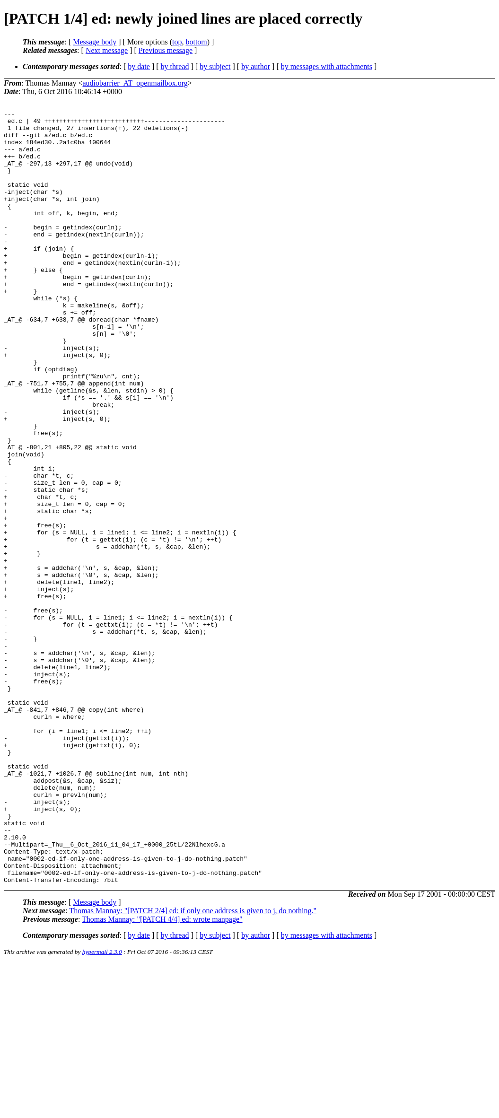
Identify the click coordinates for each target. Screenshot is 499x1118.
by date (139, 66)
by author (255, 66)
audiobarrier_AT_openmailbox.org (135, 83)
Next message (107, 50)
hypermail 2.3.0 (102, 1106)
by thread (175, 66)
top (177, 42)
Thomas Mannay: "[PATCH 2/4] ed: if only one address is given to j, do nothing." (192, 1065)
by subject (215, 66)
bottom (196, 42)
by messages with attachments (326, 66)
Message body (94, 42)
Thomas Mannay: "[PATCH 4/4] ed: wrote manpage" (162, 1074)
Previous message (166, 50)
